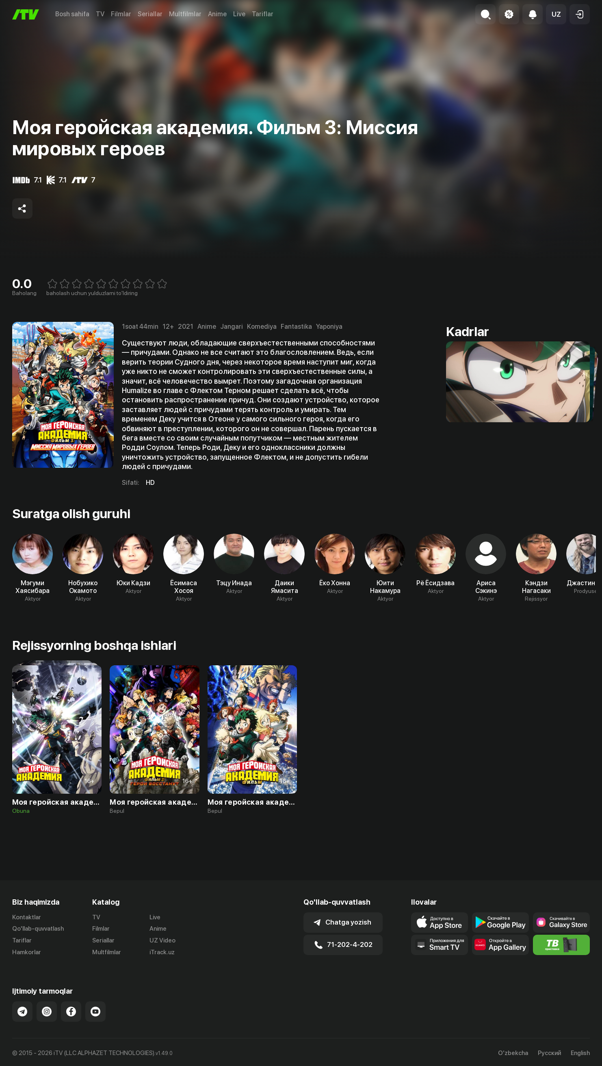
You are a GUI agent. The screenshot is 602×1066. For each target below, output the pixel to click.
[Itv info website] (561, 945)
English (580, 1053)
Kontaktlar (26, 917)
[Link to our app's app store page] (439, 922)
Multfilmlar (185, 14)
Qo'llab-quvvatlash (38, 928)
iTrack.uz (162, 952)
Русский (549, 1053)
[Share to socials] (22, 208)
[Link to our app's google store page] (500, 922)
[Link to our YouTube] (95, 1011)
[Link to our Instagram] (47, 1011)
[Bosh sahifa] (25, 14)
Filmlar (121, 14)
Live (239, 14)
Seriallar (150, 14)
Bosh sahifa (72, 14)
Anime (217, 14)
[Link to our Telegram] (22, 1011)
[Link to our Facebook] (71, 1011)
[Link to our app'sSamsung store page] (561, 922)
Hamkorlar (26, 952)
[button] (556, 14)
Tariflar (262, 14)
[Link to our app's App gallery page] (500, 945)
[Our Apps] (439, 945)
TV (100, 14)
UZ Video (162, 940)
